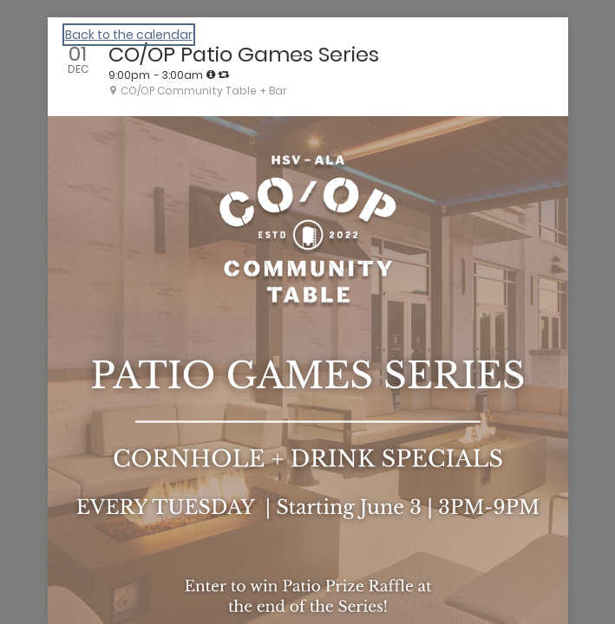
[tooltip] (210, 74)
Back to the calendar (129, 34)
